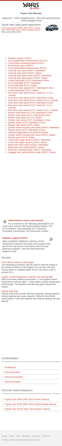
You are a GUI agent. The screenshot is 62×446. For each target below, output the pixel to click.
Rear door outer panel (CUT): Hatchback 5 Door (30, 102)
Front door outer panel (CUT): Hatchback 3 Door (31, 98)
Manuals (7, 18)
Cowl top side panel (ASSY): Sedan (24, 73)
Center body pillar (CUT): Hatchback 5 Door (28, 80)
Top (18, 436)
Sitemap (26, 436)
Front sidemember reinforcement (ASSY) (27, 68)
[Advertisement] (30, 45)
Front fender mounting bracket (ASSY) (26, 63)
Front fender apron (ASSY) (20, 65)
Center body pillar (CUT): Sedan (23, 90)
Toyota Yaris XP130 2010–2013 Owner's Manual (27, 409)
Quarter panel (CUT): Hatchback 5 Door (26, 130)
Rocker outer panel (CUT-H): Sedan (25, 117)
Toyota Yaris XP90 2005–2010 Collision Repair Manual (20, 29)
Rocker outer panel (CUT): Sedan (24, 125)
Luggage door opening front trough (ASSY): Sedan (32, 152)
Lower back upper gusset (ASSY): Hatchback (29, 140)
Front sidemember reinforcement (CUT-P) (27, 60)
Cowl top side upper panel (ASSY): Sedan (27, 78)
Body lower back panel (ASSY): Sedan (26, 147)
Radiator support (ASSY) (19, 58)
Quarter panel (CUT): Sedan (21, 137)
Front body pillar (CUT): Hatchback (24, 83)
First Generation (24, 18)
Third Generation (31, 20)
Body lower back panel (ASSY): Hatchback (28, 145)
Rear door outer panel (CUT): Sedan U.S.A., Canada (33, 110)
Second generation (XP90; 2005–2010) (17, 28)
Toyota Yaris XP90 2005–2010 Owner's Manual (27, 399)
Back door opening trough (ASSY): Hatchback (29, 150)
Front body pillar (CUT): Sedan (22, 85)
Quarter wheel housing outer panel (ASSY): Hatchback (33, 127)
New (12, 436)
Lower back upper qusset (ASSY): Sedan (27, 142)
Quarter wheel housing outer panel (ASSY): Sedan (32, 135)
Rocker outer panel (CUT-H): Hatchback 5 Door (30, 112)
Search (46, 436)
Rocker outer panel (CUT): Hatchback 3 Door (29, 120)
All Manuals (10, 367)
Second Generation (48, 18)
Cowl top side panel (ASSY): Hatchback (26, 70)
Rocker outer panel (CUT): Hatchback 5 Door (29, 115)
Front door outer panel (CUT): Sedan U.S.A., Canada (33, 100)
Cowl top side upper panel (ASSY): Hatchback (29, 75)
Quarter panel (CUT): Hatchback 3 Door (26, 122)
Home (4, 436)
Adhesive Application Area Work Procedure (28, 132)
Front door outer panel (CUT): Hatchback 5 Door (31, 88)
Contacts (36, 436)
